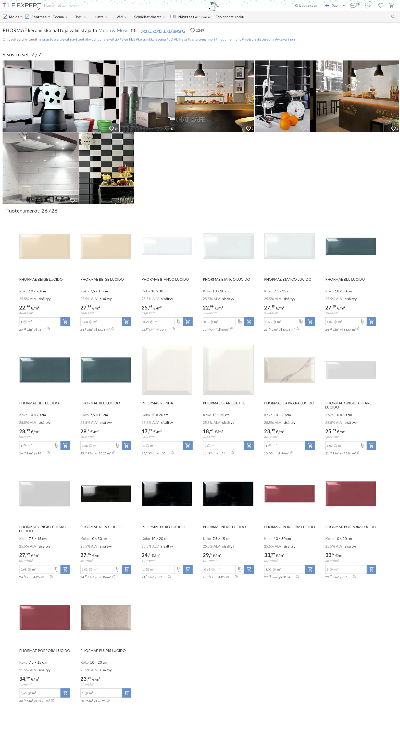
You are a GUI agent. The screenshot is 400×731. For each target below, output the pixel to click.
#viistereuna (264, 39)
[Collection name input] (39, 17)
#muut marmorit (228, 39)
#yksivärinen (284, 39)
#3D (169, 39)
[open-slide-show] (44, 245)
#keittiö (112, 39)
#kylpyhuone (95, 39)
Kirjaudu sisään (306, 5)
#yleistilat (127, 39)
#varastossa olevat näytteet (61, 39)
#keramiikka (145, 39)
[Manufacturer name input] (14, 17)
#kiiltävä (180, 39)
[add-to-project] (65, 321)
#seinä (160, 39)
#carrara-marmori (201, 39)
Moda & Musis (114, 30)
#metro (247, 39)
